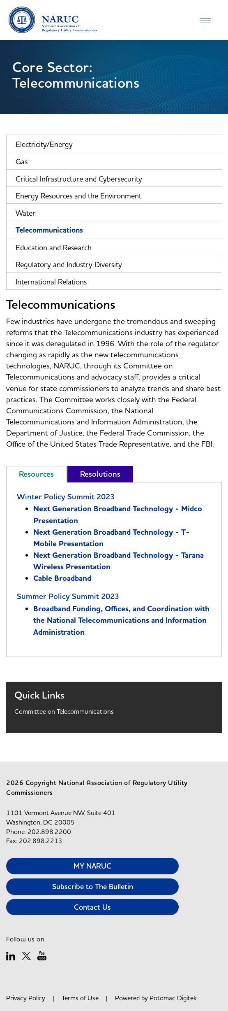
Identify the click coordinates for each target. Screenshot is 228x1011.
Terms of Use (80, 998)
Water (25, 213)
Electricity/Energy (44, 144)
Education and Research (54, 247)
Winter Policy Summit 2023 (66, 497)
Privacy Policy (25, 998)
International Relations (51, 282)
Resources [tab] (36, 474)
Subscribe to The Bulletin (92, 886)
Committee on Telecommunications (64, 711)
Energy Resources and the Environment (78, 195)
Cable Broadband (62, 578)
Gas (22, 161)
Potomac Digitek (173, 998)
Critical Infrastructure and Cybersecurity (79, 179)
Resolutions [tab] (100, 474)
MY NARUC (92, 866)
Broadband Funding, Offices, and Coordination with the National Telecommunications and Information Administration (121, 620)
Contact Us (92, 907)
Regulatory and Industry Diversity (69, 264)
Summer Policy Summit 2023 (68, 596)
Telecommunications (49, 230)
